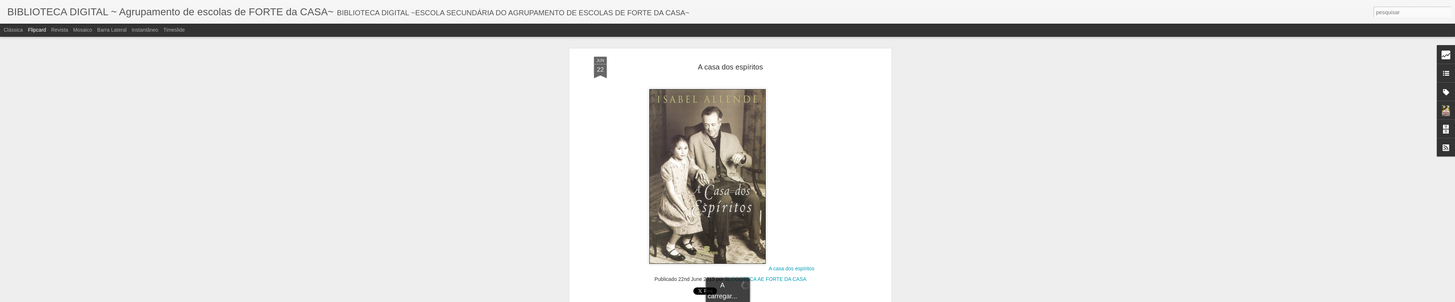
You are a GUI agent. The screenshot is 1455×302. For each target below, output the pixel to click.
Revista (59, 30)
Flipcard (37, 30)
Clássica (13, 30)
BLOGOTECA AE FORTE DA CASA (765, 179)
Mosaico (82, 30)
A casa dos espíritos (791, 169)
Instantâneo (145, 30)
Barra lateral (112, 30)
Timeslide (174, 30)
